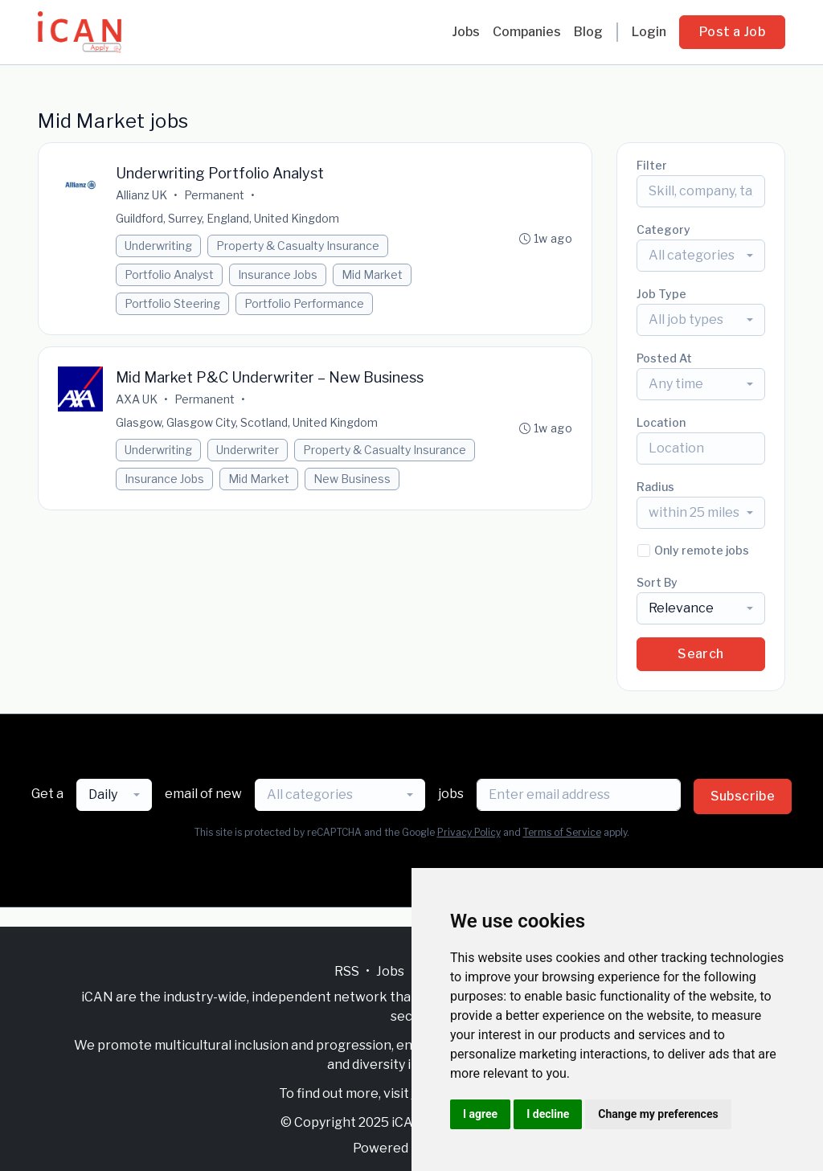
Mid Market (372, 274)
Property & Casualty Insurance (297, 245)
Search (700, 653)
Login (649, 31)
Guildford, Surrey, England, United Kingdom (227, 218)
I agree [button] (480, 1114)
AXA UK (137, 399)
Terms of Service (562, 832)
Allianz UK (141, 195)
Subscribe (743, 796)
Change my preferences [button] (658, 1114)
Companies (527, 31)
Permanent (214, 195)
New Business (352, 478)
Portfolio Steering (172, 303)
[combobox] (701, 256)
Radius (655, 486)
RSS (346, 971)
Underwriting (158, 245)
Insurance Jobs (277, 274)
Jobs (466, 31)
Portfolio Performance (304, 303)
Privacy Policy (469, 832)
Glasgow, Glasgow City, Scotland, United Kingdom (247, 422)
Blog (588, 31)
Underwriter (247, 450)
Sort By (657, 582)
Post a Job (732, 31)
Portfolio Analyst (169, 274)
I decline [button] (547, 1114)
